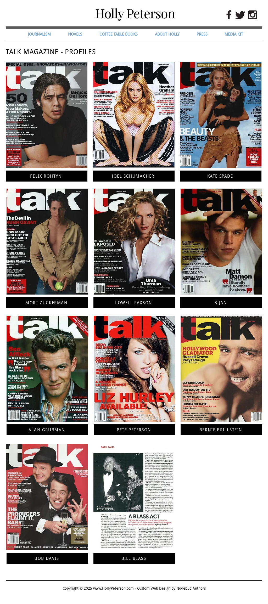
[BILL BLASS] (134, 558)
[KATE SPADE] (220, 176)
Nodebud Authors (191, 588)
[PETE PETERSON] (134, 429)
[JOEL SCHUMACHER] (134, 176)
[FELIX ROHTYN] (46, 176)
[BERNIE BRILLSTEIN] (221, 429)
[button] (80, 34)
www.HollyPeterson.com (113, 588)
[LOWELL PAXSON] (134, 302)
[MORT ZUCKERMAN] (47, 302)
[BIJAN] (221, 302)
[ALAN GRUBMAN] (47, 429)
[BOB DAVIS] (47, 558)
